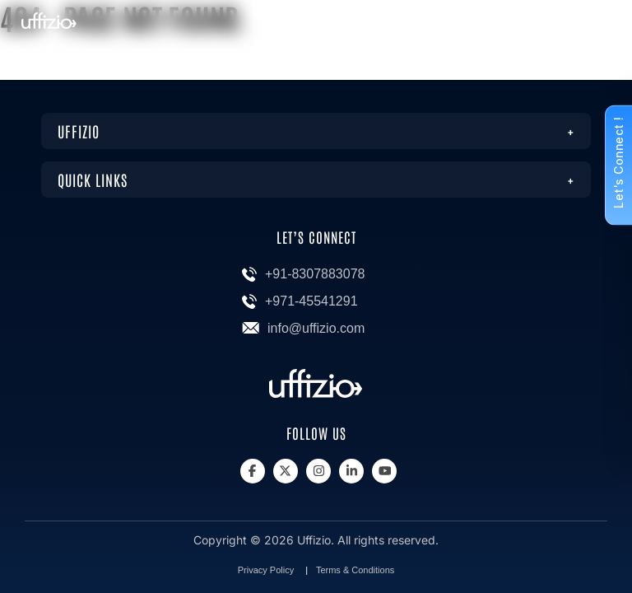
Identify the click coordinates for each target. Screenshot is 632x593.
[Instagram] (318, 471)
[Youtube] (384, 471)
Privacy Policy (266, 570)
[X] (285, 471)
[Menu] (596, 26)
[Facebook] (252, 471)
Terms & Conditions (355, 570)
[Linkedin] (351, 471)
